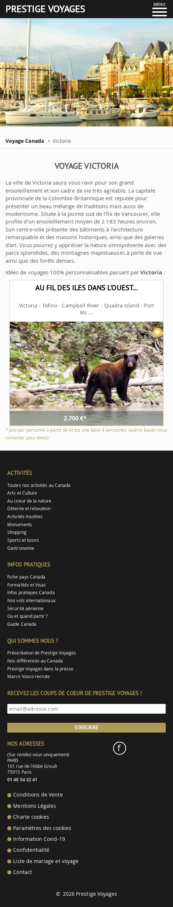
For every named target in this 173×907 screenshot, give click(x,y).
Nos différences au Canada (35, 661)
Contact (22, 872)
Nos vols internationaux (31, 600)
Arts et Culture (22, 493)
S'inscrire (86, 727)
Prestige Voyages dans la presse (40, 669)
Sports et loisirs (23, 540)
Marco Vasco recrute (28, 676)
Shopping (16, 532)
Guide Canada (21, 624)
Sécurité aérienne (25, 608)
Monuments (19, 524)
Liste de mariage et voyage (46, 861)
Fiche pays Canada (26, 577)
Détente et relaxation (29, 508)
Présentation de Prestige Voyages (41, 653)
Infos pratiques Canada (31, 592)
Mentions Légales (34, 806)
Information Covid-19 (39, 839)
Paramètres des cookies (42, 828)
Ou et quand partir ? (27, 616)
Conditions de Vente (38, 794)
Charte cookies (31, 817)
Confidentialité (31, 850)
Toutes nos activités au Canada (39, 485)
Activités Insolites (25, 516)
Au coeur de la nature (29, 501)
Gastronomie (20, 548)
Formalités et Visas (26, 585)
